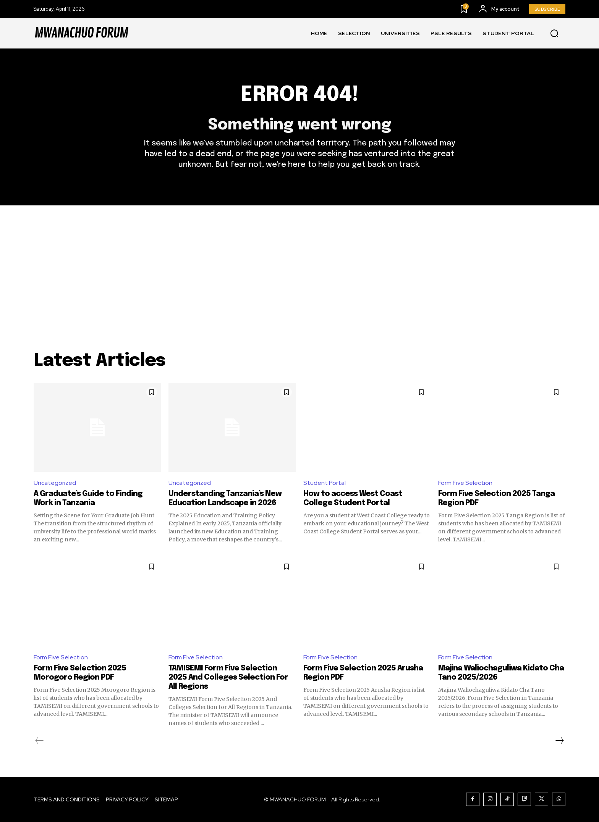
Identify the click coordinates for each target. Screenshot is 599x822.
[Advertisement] (299, 262)
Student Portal (324, 483)
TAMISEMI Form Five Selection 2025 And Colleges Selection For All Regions (228, 677)
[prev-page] (39, 740)
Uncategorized (55, 483)
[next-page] (559, 740)
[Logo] (81, 33)
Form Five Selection (465, 483)
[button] (554, 34)
